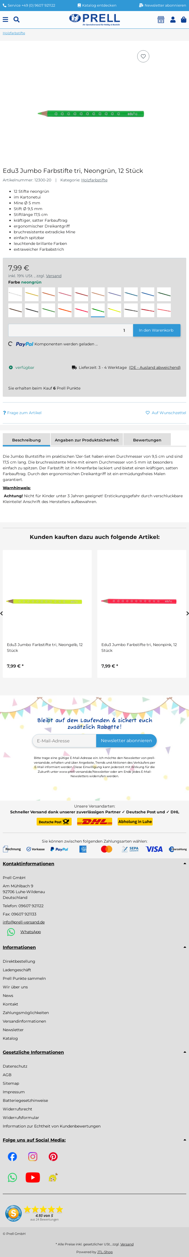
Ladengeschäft (17, 969)
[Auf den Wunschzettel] (143, 56)
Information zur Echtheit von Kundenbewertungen (52, 1126)
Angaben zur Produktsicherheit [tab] (87, 440)
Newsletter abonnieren (126, 740)
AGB (7, 1074)
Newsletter (13, 1029)
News (8, 995)
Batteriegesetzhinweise (25, 1100)
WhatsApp (30, 931)
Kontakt (10, 1004)
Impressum (14, 1091)
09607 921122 (31, 905)
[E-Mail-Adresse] (64, 740)
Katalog (10, 1038)
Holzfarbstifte (94, 180)
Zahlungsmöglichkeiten (26, 1012)
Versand (53, 275)
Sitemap (11, 1083)
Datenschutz (15, 1066)
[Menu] (5, 19)
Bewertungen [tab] (147, 440)
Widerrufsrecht (17, 1109)
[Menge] (71, 330)
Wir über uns (15, 987)
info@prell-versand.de (24, 922)
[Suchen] (16, 19)
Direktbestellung (19, 961)
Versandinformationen (24, 1021)
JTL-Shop (105, 1252)
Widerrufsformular (21, 1117)
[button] (172, 19)
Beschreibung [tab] (26, 440)
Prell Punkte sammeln (24, 978)
